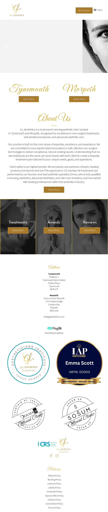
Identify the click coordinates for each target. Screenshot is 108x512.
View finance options (54, 333)
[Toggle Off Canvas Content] (98, 10)
